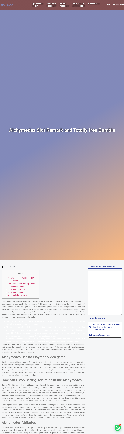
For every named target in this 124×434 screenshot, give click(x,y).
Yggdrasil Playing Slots (17, 295)
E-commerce (94, 4)
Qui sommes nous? (37, 5)
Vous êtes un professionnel (79, 5)
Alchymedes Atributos (17, 289)
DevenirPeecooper (64, 5)
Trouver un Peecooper (51, 5)
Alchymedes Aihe (15, 292)
